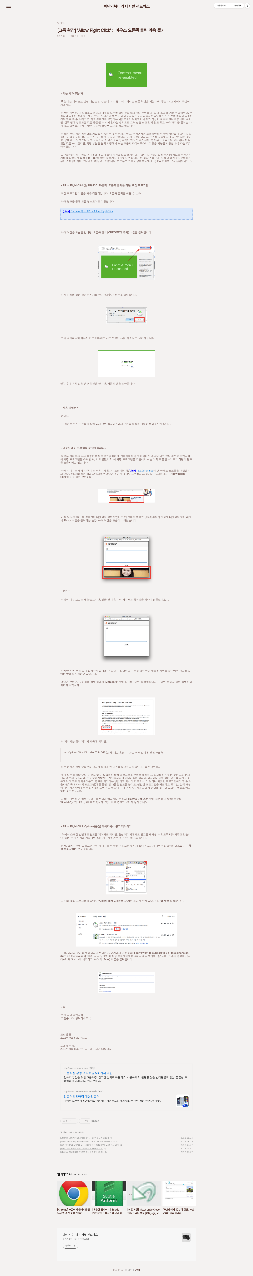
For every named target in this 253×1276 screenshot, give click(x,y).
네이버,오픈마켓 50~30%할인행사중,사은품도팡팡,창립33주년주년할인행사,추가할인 (113, 1100)
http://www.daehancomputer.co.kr (80, 1091)
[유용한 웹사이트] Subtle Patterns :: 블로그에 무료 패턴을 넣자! (87, 1141)
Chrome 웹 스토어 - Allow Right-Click (88, 211)
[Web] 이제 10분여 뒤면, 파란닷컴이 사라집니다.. (81, 1148)
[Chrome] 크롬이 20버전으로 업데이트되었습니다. (82, 1152)
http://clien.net (141, 470)
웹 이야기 (64, 1132)
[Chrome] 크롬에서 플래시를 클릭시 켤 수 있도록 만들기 (84, 1138)
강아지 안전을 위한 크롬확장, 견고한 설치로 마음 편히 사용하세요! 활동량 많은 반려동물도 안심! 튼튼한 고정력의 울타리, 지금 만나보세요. (125, 1079)
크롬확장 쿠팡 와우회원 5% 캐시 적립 (88, 1073)
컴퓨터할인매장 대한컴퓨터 (81, 1096)
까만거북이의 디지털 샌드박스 (127, 6)
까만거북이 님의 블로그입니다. (76, 1239)
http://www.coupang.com (76, 1068)
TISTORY (128, 1270)
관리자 (137, 1270)
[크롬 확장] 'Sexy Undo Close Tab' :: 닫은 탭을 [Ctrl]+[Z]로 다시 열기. (89, 1145)
